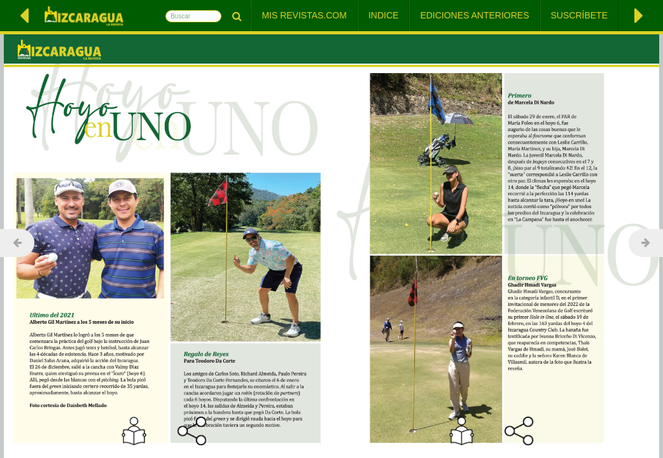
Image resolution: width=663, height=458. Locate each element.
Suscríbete (579, 15)
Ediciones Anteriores (474, 15)
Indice (383, 15)
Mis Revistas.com (304, 15)
